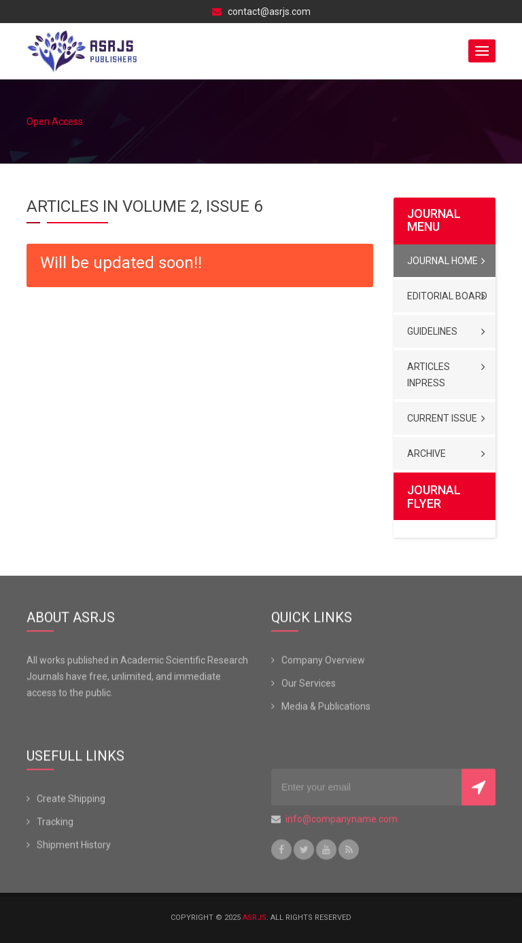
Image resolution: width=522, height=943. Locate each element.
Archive (426, 453)
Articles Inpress (428, 374)
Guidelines (432, 331)
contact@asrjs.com (261, 12)
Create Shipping (71, 800)
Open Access (55, 121)
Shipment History (74, 846)
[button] (481, 50)
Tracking (55, 823)
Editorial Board (447, 296)
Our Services (308, 685)
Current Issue (442, 418)
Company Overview (323, 662)
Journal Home (442, 260)
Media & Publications (325, 708)
